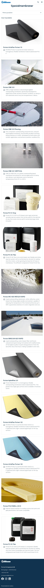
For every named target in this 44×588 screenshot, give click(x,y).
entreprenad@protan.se (7, 575)
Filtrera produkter (22, 12)
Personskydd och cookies (7, 586)
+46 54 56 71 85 (4, 572)
